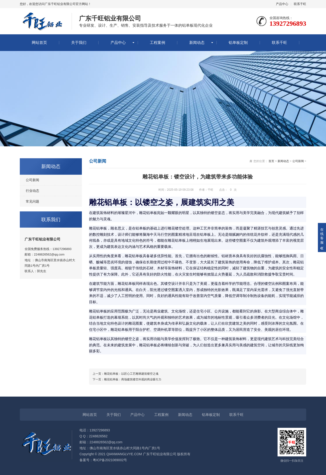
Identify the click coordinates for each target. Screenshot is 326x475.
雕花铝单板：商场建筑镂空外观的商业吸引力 (132, 379)
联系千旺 (300, 4)
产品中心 (282, 4)
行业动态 (32, 191)
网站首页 (39, 43)
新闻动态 (197, 43)
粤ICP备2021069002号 (110, 460)
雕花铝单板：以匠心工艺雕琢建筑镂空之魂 (131, 373)
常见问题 (32, 201)
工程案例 (157, 43)
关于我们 (78, 43)
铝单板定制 (238, 43)
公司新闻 (32, 180)
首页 (271, 161)
